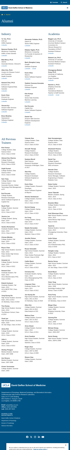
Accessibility (19, 443)
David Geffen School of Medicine (10, 418)
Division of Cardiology (7, 423)
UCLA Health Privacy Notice (49, 443)
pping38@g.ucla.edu (12, 405)
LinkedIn (4, 45)
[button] (54, 2)
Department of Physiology (8, 420)
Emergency (10, 443)
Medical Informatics (7, 425)
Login (61, 443)
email (34, 68)
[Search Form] (64, 2)
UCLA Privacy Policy (31, 443)
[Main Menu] (67, 8)
